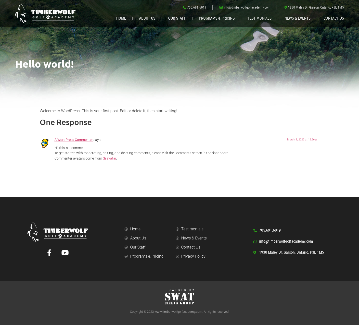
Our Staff (177, 18)
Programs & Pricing (217, 18)
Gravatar (109, 158)
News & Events (297, 18)
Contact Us (333, 18)
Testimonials (259, 18)
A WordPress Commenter (73, 140)
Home (121, 18)
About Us (147, 18)
